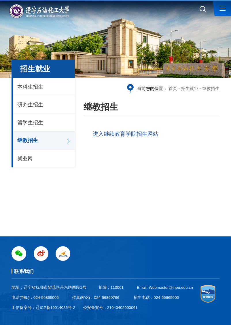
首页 (172, 88)
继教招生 (27, 140)
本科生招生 (30, 87)
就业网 (25, 158)
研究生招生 (30, 105)
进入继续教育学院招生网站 (125, 134)
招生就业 (189, 88)
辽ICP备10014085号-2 (55, 307)
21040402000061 (122, 307)
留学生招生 (30, 122)
